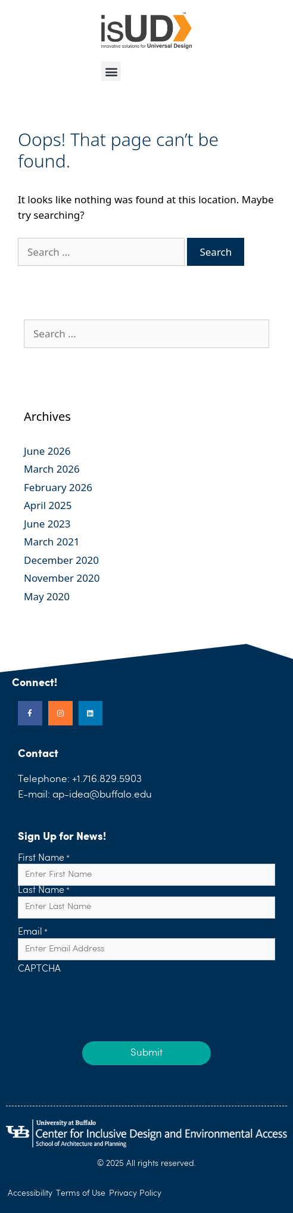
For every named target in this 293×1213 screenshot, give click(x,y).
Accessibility (30, 1193)
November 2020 (61, 578)
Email (33, 932)
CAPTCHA (39, 969)
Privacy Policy (135, 1193)
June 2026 (47, 451)
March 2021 (52, 541)
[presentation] (108, 999)
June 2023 (47, 524)
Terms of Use (80, 1193)
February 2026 (58, 487)
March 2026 (52, 469)
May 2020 (47, 596)
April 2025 (47, 505)
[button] (111, 71)
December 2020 (61, 560)
